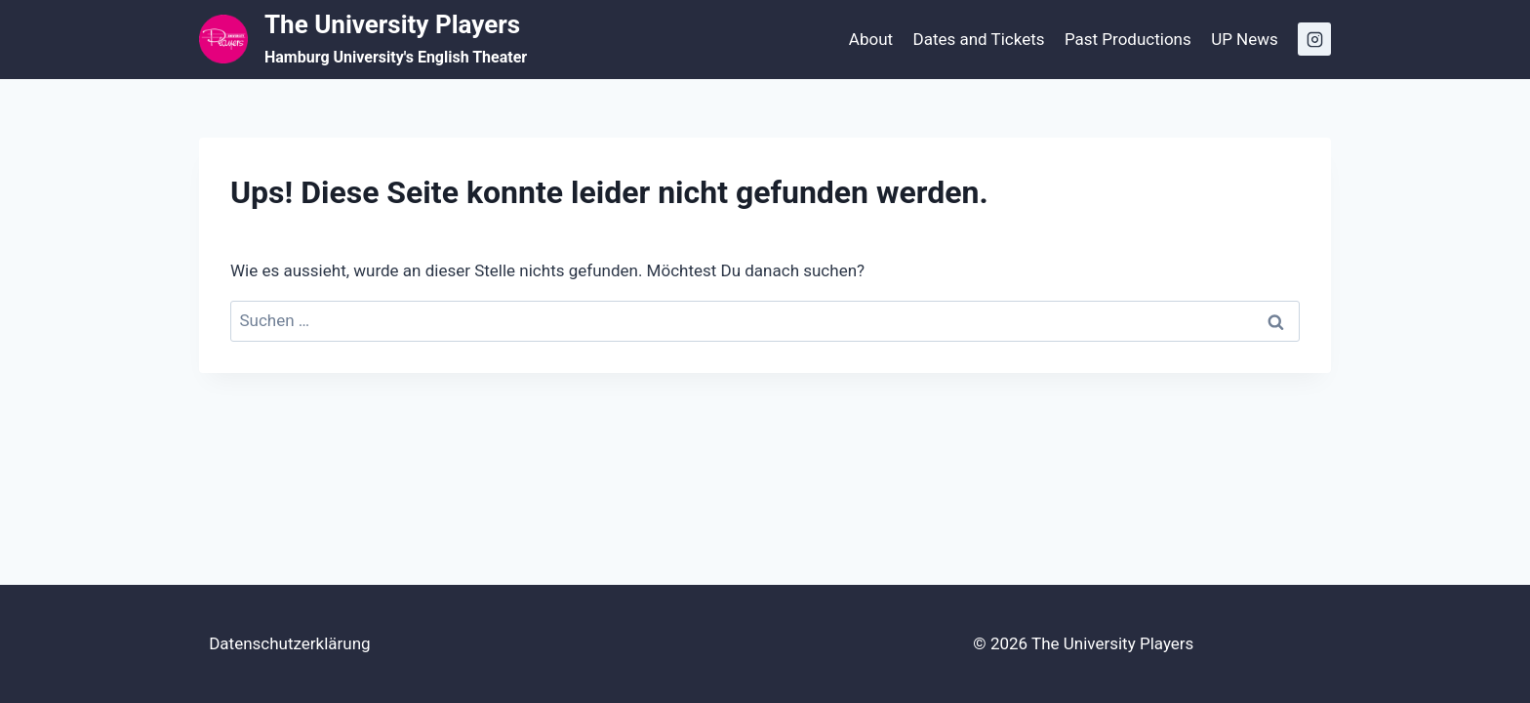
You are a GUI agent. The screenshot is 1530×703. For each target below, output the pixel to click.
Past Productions (1128, 39)
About (871, 39)
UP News (1244, 39)
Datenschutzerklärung (289, 643)
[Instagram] (1314, 39)
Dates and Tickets (978, 39)
